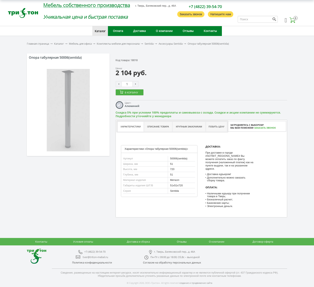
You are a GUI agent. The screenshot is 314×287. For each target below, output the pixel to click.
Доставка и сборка (138, 241)
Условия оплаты (83, 241)
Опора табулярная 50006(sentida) (208, 43)
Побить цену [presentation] (216, 126)
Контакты (210, 31)
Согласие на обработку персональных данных (172, 262)
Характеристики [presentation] (131, 126)
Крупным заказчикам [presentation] (189, 126)
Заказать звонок (191, 14)
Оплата (118, 31)
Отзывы (188, 31)
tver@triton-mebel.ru (95, 257)
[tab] (130, 126)
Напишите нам (220, 14)
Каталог (100, 31)
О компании (164, 31)
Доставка (139, 31)
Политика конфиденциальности (92, 262)
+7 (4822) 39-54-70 (205, 6)
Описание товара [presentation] (158, 126)
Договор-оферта (263, 241)
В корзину (131, 92)
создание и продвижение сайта (195, 282)
